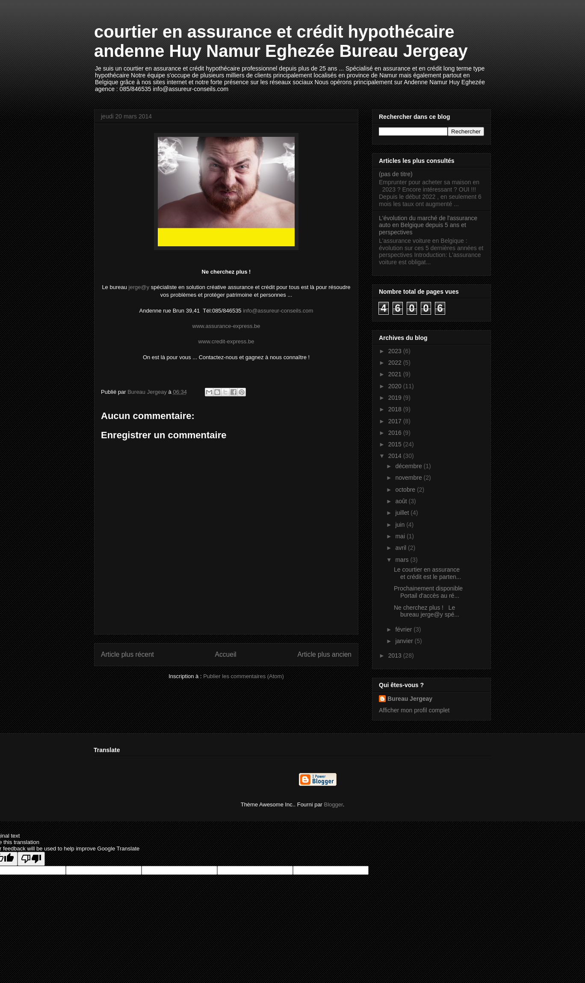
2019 (395, 397)
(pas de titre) (396, 174)
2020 (395, 386)
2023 (395, 351)
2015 (395, 444)
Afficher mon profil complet (414, 710)
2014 (395, 455)
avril (401, 547)
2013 (395, 655)
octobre (406, 489)
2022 (395, 362)
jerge (135, 287)
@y (145, 287)
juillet (403, 512)
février (404, 629)
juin (400, 524)
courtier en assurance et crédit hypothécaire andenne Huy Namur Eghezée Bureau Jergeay (281, 41)
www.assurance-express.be (226, 326)
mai (400, 536)
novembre (409, 477)
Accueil (225, 654)
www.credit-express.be (226, 341)
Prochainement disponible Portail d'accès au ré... (428, 592)
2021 (395, 374)
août (401, 501)
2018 (395, 409)
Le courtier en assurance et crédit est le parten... (427, 573)
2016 (395, 432)
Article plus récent (127, 654)
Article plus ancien (324, 654)
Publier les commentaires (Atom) (243, 676)
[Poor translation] (31, 859)
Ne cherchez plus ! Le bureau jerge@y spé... (426, 611)
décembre (409, 466)
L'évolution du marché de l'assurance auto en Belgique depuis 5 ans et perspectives (428, 225)
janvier (404, 641)
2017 (395, 421)
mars (402, 559)
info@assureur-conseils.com (278, 310)
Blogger (333, 804)
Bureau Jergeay (409, 698)
